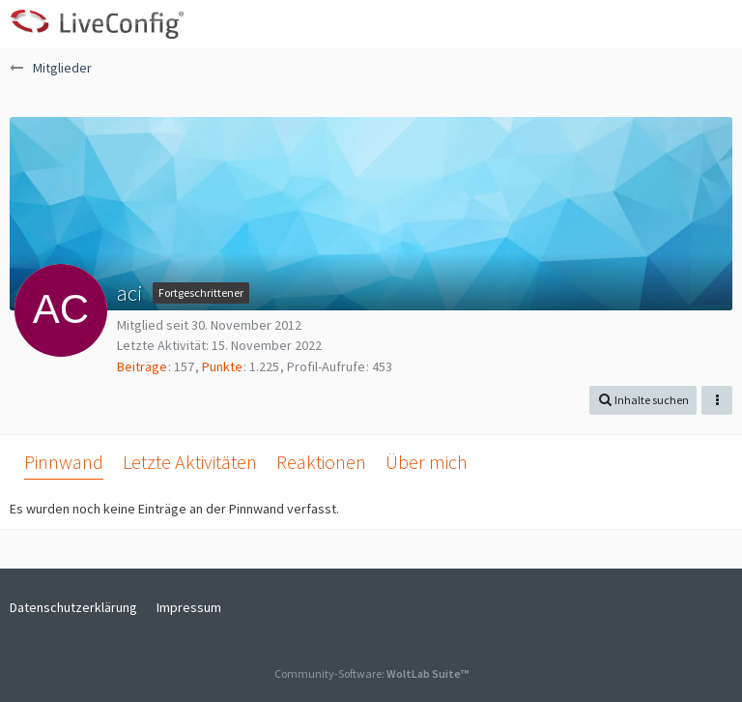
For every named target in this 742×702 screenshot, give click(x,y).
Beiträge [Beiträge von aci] (142, 366)
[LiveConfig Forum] (96, 24)
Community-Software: (371, 673)
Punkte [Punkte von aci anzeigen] (222, 366)
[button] (717, 24)
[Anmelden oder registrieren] (668, 24)
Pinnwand (63, 462)
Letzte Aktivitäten (190, 462)
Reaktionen (321, 462)
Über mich (426, 462)
